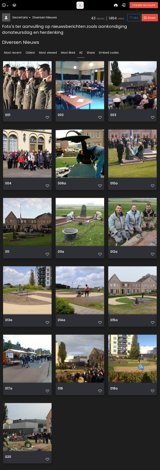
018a (114, 388)
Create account (143, 5)
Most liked (68, 53)
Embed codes (109, 53)
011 (7, 252)
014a (61, 320)
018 (60, 388)
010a (114, 183)
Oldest (30, 53)
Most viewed (48, 53)
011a (61, 252)
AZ (81, 53)
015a (114, 320)
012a (113, 252)
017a (8, 388)
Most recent (12, 53)
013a (8, 320)
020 (8, 457)
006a (62, 183)
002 (61, 115)
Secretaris (21, 17)
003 (113, 115)
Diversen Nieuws (45, 17)
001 (7, 115)
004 (8, 183)
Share (91, 53)
